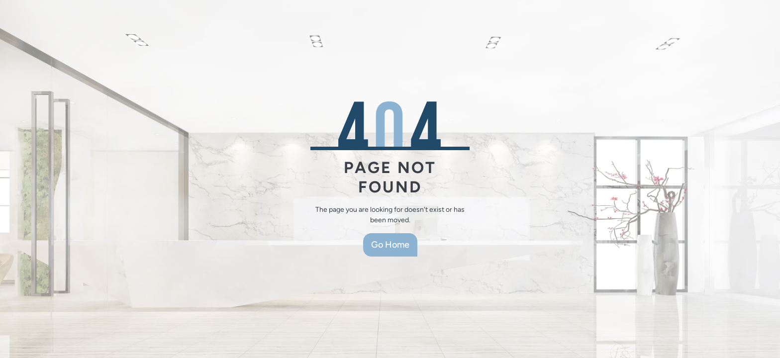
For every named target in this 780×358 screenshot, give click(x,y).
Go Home (390, 244)
